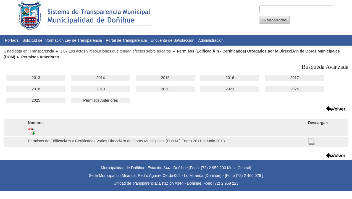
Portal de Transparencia (126, 40)
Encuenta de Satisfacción (172, 40)
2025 (35, 100)
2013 (35, 77)
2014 (100, 77)
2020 (165, 89)
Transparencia (42, 51)
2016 (229, 77)
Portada (12, 40)
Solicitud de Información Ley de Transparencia (62, 40)
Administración (211, 40)
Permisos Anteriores (100, 100)
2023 (229, 89)
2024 (294, 89)
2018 (35, 89)
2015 (165, 77)
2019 (100, 89)
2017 (294, 77)
